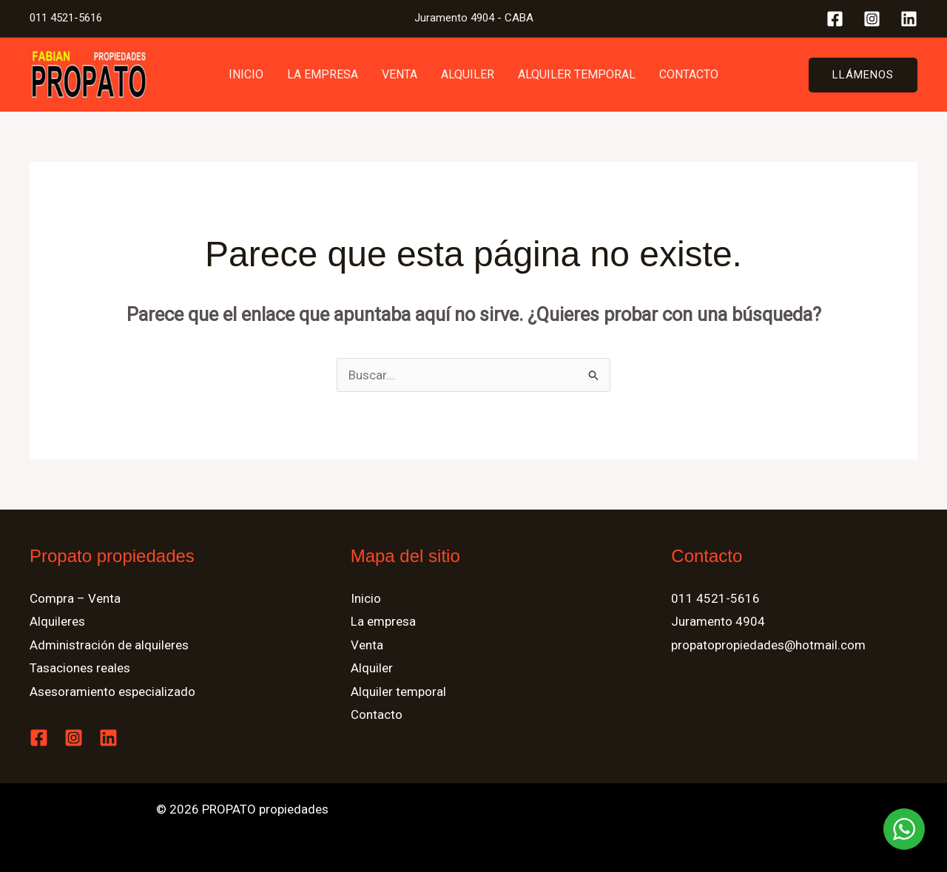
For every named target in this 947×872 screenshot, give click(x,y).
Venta (399, 74)
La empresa (322, 74)
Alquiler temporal (577, 74)
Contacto (688, 74)
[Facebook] (834, 18)
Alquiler (467, 74)
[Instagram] (871, 18)
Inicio (246, 74)
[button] (863, 75)
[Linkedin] (908, 18)
